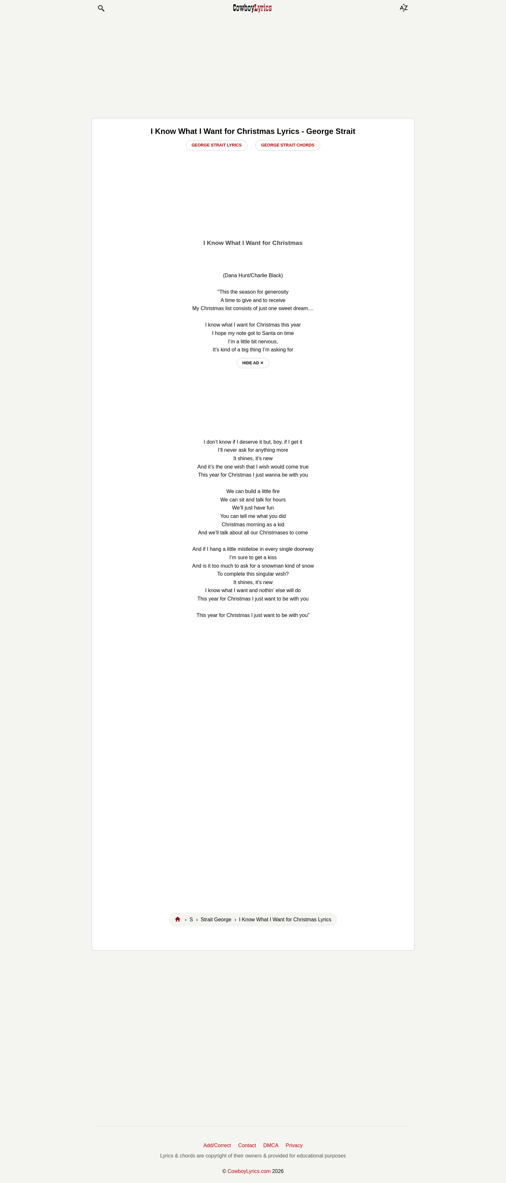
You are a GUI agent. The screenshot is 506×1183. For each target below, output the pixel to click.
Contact (247, 1145)
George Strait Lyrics (217, 145)
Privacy (294, 1145)
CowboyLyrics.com (249, 1171)
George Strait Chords (287, 145)
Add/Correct (217, 1145)
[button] (101, 8)
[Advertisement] (253, 65)
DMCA (270, 1145)
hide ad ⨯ (253, 362)
